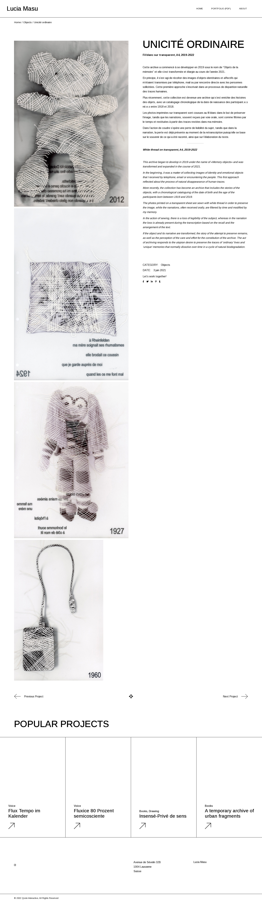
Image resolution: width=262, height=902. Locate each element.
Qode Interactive (30, 898)
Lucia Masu (22, 8)
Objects (165, 264)
